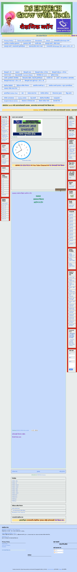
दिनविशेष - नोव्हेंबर (15, 491)
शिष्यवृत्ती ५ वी (7, 72)
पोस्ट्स (55, 550)
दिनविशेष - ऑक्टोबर (15, 493)
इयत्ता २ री (4, 208)
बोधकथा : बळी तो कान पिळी (71, 299)
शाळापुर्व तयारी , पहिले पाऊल (52, 43)
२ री (3, 182)
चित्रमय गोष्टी (71, 186)
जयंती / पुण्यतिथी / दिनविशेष (11, 78)
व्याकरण (17, 72)
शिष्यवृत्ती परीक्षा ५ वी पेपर (41, 72)
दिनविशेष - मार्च (14, 483)
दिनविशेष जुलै (14, 499)
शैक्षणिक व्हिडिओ (5, 203)
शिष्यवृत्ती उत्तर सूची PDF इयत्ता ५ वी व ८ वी (5, 136)
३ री (3, 184)
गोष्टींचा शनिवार (44, 93)
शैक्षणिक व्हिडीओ (8, 85)
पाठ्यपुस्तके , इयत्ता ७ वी (71, 235)
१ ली (3, 179)
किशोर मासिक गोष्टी (44, 101)
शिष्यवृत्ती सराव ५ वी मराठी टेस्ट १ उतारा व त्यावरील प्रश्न (11, 529)
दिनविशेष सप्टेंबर (14, 494)
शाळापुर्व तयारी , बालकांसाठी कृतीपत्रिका (14, 46)
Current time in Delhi (26, 160)
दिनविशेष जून (14, 500)
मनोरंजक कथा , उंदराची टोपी (71, 312)
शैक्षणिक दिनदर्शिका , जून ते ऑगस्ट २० (71, 255)
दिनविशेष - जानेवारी (15, 487)
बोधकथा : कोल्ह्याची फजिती (72, 291)
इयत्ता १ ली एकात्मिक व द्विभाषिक (65, 78)
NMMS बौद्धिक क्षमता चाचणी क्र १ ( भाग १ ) (9, 533)
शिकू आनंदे (68, 93)
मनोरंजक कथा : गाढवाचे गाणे (71, 305)
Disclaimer (38, 40)
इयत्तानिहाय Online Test (11, 93)
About (48, 40)
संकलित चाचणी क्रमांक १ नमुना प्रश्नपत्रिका (60, 85)
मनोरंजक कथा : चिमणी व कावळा (71, 309)
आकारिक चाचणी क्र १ (39, 85)
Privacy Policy (8, 40)
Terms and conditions (24, 40)
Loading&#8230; (35, 316)
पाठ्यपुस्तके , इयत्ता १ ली (71, 215)
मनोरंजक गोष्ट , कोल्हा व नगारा (71, 318)
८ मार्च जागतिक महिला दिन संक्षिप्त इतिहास (18, 510)
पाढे (22, 93)
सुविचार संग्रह (54, 75)
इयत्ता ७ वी (4, 218)
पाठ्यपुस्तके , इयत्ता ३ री (71, 221)
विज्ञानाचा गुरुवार (57, 93)
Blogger (60, 569)
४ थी (3, 186)
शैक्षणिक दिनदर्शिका (45, 98)
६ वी (3, 190)
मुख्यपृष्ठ (38, 471)
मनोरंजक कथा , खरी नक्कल (71, 322)
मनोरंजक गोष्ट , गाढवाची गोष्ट (71, 315)
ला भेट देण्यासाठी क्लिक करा (20, 550)
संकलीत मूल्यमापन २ (71, 158)
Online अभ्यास (22, 98)
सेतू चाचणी (33, 98)
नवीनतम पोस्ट (14, 471)
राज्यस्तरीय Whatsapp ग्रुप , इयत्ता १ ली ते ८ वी (59, 46)
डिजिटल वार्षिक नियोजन (23, 85)
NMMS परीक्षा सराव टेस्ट (10, 88)
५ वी (3, 188)
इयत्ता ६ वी (4, 216)
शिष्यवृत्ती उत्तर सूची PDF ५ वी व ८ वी (34, 80)
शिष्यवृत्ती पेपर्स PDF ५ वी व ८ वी (12, 80)
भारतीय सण (49, 78)
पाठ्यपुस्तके (57, 98)
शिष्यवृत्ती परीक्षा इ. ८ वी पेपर (59, 72)
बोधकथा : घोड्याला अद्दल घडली (71, 284)
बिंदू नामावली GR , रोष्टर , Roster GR (18, 512)
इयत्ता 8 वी (4, 194)
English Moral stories (11, 101)
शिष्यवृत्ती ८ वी (4, 122)
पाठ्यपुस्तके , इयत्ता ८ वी (71, 238)
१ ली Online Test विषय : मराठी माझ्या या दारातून (72, 335)
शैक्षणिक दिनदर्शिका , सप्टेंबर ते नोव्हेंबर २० (72, 260)
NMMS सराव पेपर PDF (4, 140)
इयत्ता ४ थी (4, 212)
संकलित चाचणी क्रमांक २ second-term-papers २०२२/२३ (72, 123)
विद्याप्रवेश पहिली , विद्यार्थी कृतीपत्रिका (32, 78)
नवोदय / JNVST (3, 128)
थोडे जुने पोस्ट (62, 471)
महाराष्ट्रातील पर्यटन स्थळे (36, 46)
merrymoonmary (51, 569)
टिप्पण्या (55, 552)
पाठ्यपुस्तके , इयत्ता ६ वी (71, 231)
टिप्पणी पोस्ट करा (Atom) (41, 474)
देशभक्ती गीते (56, 101)
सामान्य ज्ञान (7, 75)
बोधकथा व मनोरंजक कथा (28, 101)
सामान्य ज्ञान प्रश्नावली (4, 162)
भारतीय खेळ (38, 43)
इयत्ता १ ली (4, 206)
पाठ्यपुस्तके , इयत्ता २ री (71, 218)
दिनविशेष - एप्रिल (15, 481)
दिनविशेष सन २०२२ (42, 75)
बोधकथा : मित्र (71, 277)
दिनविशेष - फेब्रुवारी (15, 485)
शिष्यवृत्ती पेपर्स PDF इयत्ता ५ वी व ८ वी (5, 132)
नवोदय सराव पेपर (32, 93)
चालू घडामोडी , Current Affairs (24, 75)
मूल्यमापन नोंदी (27, 43)
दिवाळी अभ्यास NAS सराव (71, 206)
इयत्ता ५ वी (4, 214)
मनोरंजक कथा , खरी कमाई (71, 325)
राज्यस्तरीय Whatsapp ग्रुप (61, 40)
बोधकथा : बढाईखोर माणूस (71, 280)
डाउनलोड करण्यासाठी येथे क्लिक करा (28, 105)
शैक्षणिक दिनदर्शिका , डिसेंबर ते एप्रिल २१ (72, 265)
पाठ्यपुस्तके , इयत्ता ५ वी (71, 228)
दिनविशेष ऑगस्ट (14, 496)
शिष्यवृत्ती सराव (27, 72)
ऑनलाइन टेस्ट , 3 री (5, 536)
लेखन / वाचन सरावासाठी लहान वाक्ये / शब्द (72, 134)
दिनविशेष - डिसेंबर (15, 489)
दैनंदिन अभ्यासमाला (9, 98)
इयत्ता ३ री (4, 210)
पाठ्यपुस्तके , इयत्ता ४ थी (71, 225)
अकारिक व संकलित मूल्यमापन (11, 43)
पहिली (70, 177)
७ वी (3, 192)
